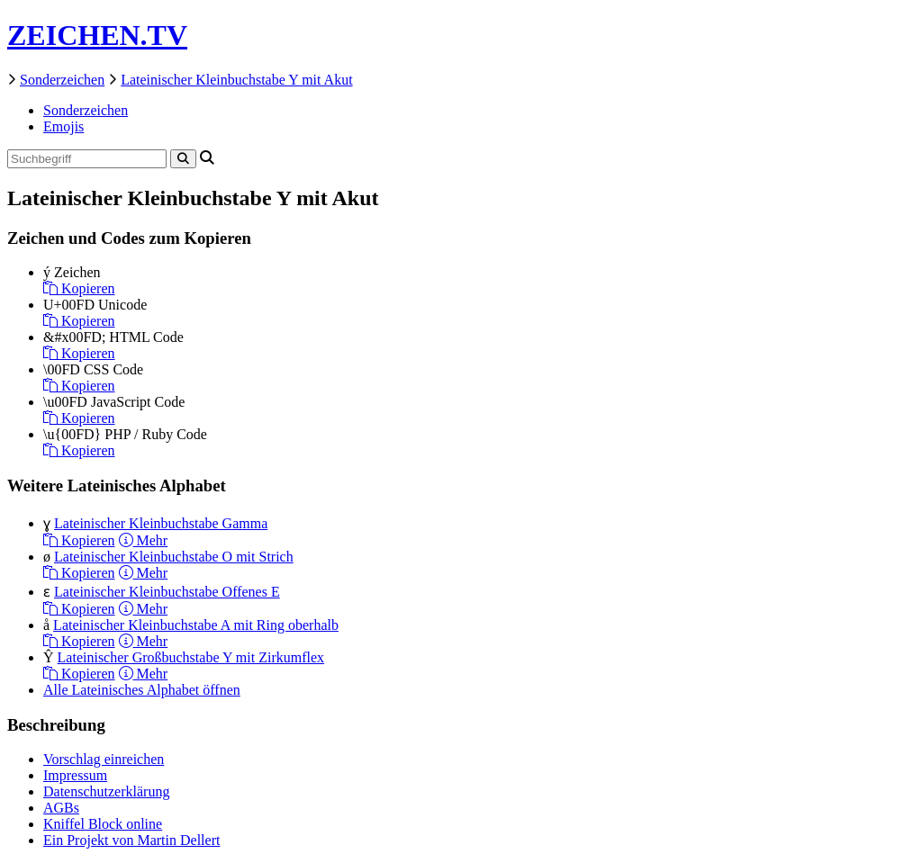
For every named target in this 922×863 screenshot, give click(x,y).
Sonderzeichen (62, 79)
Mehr (143, 540)
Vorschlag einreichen (103, 759)
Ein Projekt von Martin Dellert (131, 840)
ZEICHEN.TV (97, 35)
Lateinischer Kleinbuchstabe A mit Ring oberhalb (196, 625)
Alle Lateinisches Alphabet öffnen (141, 689)
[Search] (183, 158)
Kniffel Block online (102, 824)
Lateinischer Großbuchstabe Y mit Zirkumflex (191, 657)
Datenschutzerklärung (106, 791)
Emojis (63, 126)
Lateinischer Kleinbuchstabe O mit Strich (174, 556)
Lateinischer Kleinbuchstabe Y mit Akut (236, 79)
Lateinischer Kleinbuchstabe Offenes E (167, 591)
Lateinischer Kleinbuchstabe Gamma (160, 523)
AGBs (61, 807)
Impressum (75, 775)
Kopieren (79, 288)
